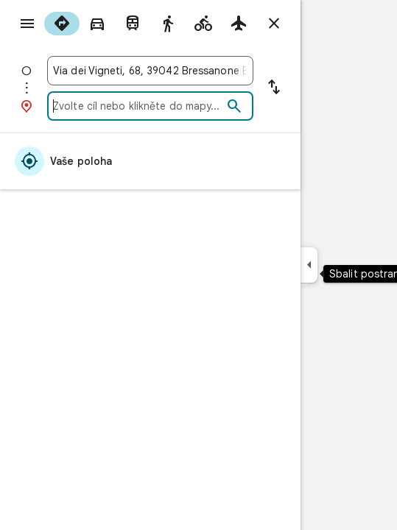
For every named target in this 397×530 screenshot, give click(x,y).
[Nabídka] (27, 23)
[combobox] (150, 70)
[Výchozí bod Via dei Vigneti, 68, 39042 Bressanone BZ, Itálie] (150, 71)
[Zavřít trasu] (274, 23)
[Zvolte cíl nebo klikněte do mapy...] (137, 106)
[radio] (62, 23)
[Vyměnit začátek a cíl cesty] (274, 88)
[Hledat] (234, 106)
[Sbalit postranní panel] (309, 265)
